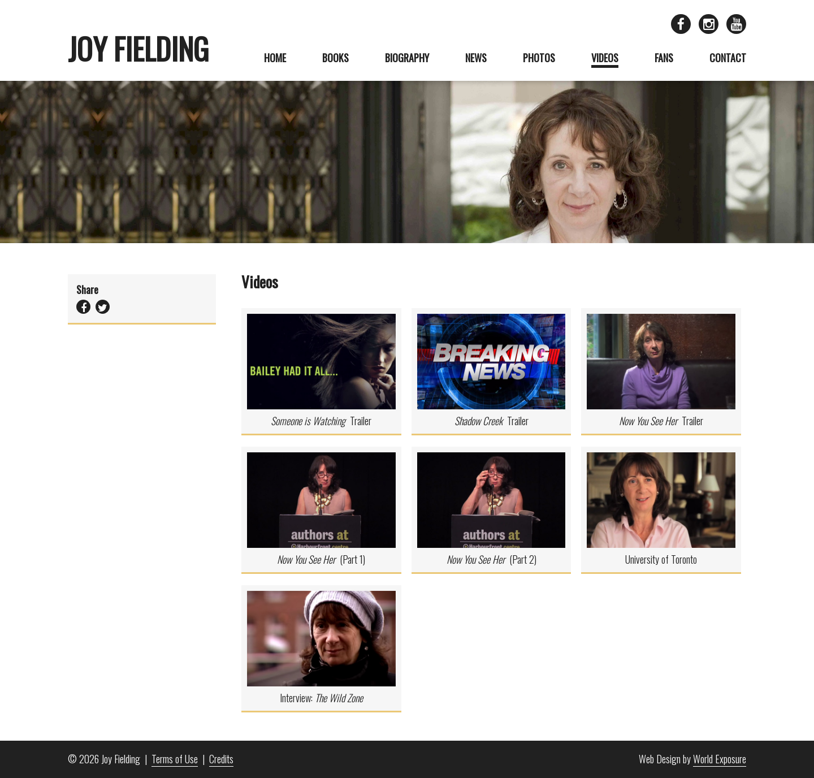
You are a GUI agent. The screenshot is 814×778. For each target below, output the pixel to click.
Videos (604, 58)
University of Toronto (661, 509)
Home (275, 58)
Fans (664, 58)
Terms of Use (174, 758)
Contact (727, 58)
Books (335, 58)
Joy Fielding (138, 49)
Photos (539, 58)
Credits (221, 758)
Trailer (321, 371)
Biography (407, 58)
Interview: (321, 648)
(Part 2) (491, 509)
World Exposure (719, 758)
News (476, 58)
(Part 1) (321, 509)
